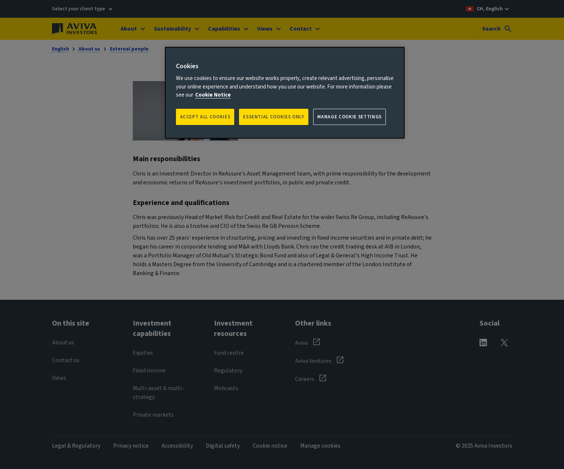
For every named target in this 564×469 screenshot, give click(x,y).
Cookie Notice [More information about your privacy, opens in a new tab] (213, 95)
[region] (285, 93)
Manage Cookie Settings (349, 117)
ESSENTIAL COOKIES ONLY (273, 117)
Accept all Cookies (205, 117)
